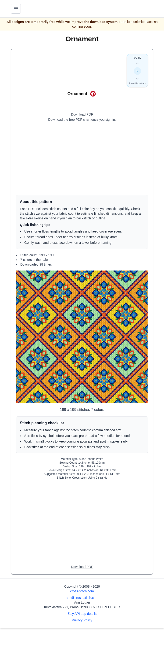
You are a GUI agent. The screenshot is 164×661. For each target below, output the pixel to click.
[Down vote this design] (137, 78)
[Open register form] (82, 115)
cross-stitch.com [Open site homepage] (82, 591)
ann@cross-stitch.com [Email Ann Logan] (82, 598)
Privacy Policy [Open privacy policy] (82, 620)
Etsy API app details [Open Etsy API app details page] (82, 614)
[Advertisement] (82, 158)
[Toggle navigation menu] (16, 9)
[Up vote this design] (137, 63)
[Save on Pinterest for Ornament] (93, 94)
